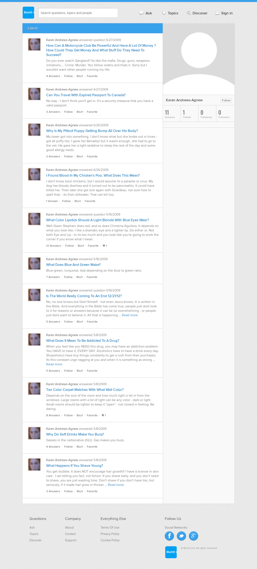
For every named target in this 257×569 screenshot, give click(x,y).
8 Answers (53, 415)
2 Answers (53, 156)
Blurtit (28, 12)
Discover (197, 13)
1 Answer (52, 201)
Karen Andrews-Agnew (62, 40)
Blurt (80, 76)
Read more (130, 315)
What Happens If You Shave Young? (74, 466)
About (69, 527)
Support (70, 540)
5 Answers (53, 321)
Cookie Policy (110, 540)
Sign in (223, 13)
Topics (169, 13)
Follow (68, 76)
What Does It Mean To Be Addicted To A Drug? (82, 341)
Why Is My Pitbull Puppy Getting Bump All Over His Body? (92, 131)
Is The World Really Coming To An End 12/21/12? (84, 296)
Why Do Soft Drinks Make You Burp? (75, 434)
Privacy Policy (110, 534)
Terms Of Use (110, 527)
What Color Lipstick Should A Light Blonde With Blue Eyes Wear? (97, 220)
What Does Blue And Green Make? (73, 265)
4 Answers (53, 76)
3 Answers (53, 112)
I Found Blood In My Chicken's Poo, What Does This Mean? (93, 175)
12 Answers (53, 245)
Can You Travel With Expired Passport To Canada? (86, 95)
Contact (70, 534)
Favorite (92, 76)
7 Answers (53, 277)
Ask (145, 13)
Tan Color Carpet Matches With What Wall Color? (85, 390)
